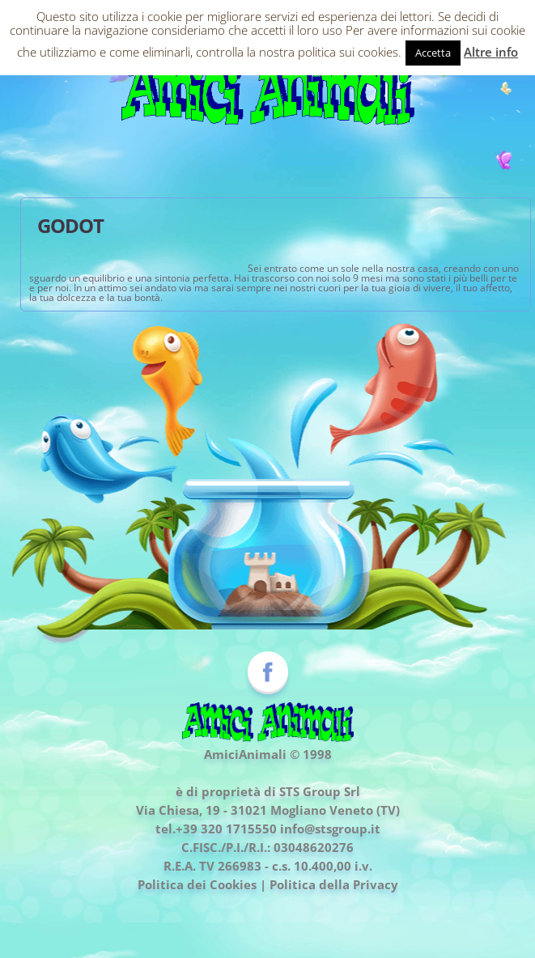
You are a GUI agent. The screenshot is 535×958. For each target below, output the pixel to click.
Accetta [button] (433, 52)
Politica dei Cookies (197, 884)
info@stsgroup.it (330, 828)
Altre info (491, 52)
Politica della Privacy (334, 884)
